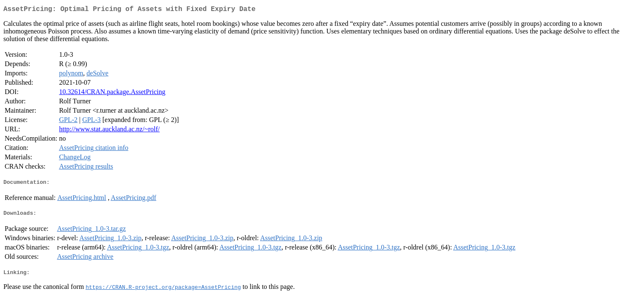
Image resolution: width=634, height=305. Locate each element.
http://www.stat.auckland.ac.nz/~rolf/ (109, 130)
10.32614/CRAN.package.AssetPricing (112, 93)
